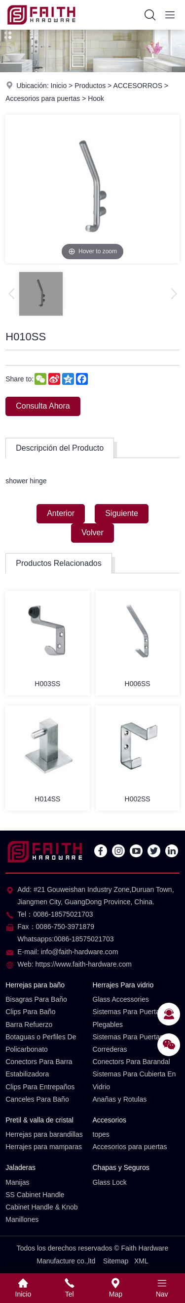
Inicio (59, 86)
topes (101, 1134)
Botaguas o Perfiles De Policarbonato (40, 1043)
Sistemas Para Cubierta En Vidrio (134, 1080)
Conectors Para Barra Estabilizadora (38, 1068)
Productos (90, 86)
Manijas (17, 1182)
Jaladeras (20, 1167)
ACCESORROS (137, 86)
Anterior (60, 513)
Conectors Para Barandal (131, 1062)
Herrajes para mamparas (43, 1147)
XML (141, 1261)
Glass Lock (110, 1182)
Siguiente (121, 513)
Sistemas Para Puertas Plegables (128, 1018)
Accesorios (109, 1120)
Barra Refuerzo (28, 1024)
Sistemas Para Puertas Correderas (128, 1043)
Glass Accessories (121, 999)
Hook (96, 98)
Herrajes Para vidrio (123, 985)
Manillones (21, 1219)
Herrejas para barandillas (43, 1134)
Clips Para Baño (30, 1012)
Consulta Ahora (43, 406)
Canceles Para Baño (37, 1099)
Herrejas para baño (35, 985)
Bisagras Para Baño (36, 999)
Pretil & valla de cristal (39, 1120)
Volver (92, 532)
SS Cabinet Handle (34, 1195)
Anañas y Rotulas (120, 1099)
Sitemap (115, 1261)
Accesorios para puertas (42, 98)
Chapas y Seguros (121, 1167)
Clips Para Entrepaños (39, 1087)
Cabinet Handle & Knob (41, 1207)
